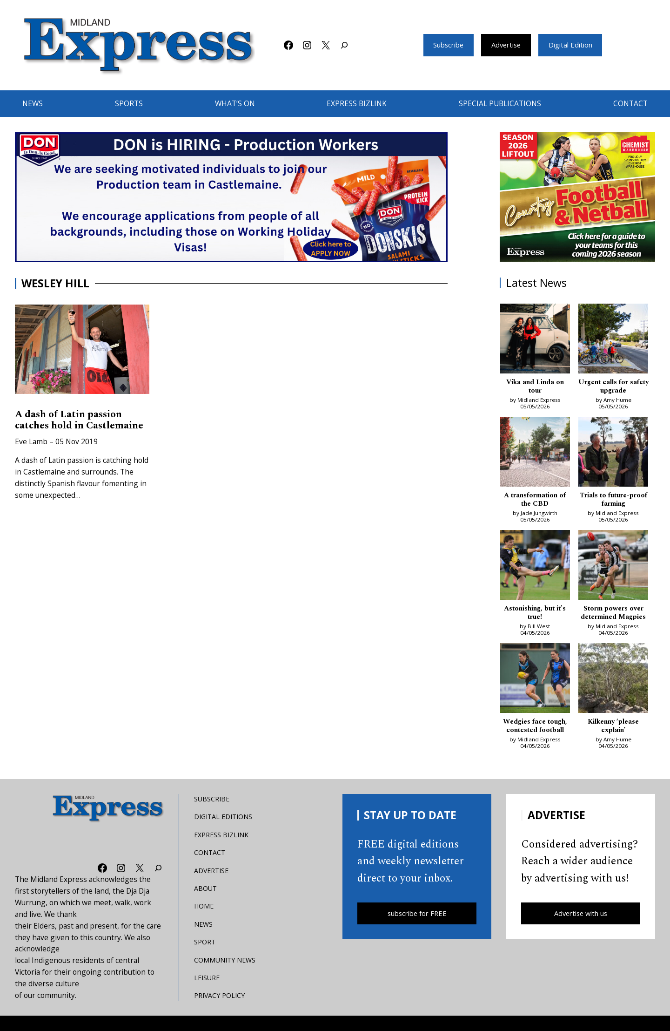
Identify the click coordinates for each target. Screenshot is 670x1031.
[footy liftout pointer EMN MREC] (578, 197)
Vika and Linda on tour (535, 387)
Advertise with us (580, 927)
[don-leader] (231, 197)
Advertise (505, 45)
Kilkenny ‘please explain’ (613, 738)
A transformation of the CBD (535, 501)
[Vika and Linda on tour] (535, 340)
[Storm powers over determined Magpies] (613, 568)
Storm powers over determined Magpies (613, 620)
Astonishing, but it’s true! (535, 615)
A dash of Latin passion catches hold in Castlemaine (72, 427)
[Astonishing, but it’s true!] (535, 568)
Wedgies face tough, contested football (535, 738)
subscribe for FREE (417, 927)
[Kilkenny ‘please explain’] (613, 691)
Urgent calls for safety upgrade (613, 387)
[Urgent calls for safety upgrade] (613, 340)
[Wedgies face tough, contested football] (535, 691)
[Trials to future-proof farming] (613, 454)
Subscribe (444, 45)
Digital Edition (575, 45)
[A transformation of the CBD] (535, 454)
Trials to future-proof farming (613, 501)
